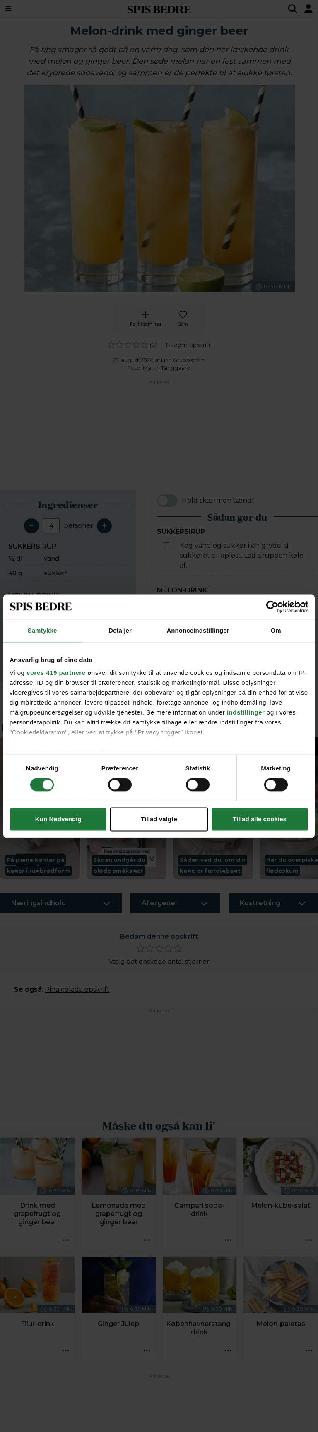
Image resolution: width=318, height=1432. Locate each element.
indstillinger (246, 712)
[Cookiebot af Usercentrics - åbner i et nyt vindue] (272, 606)
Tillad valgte (159, 819)
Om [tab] (275, 630)
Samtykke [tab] (42, 630)
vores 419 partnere (55, 672)
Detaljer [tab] (120, 630)
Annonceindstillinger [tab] (197, 630)
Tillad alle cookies (260, 819)
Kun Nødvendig (58, 819)
